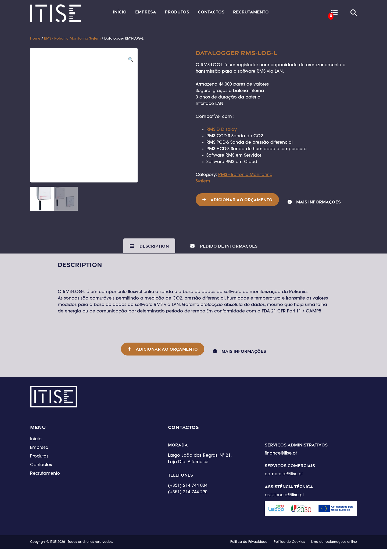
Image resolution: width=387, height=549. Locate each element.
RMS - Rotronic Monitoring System (72, 38)
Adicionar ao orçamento (241, 199)
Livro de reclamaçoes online (334, 542)
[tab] (149, 246)
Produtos (177, 12)
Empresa (145, 12)
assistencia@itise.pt (284, 495)
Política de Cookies (289, 542)
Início (120, 12)
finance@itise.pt (281, 454)
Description (153, 246)
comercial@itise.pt (284, 475)
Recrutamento (251, 12)
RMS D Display (221, 130)
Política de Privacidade (248, 542)
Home (35, 38)
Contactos (211, 12)
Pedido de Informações (228, 246)
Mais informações (318, 202)
